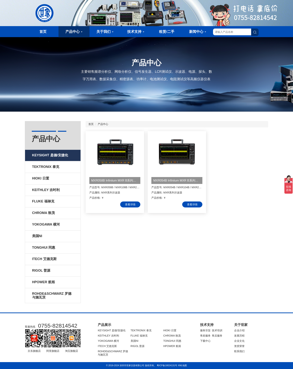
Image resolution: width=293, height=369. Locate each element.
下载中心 (205, 340)
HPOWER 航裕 (172, 346)
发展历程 (239, 335)
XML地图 (182, 365)
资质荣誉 (239, 346)
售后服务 (217, 335)
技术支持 (135, 32)
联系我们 (239, 351)
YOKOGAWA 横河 (108, 340)
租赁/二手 (166, 32)
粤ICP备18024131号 (167, 365)
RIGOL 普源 (138, 346)
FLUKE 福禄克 (139, 335)
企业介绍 (239, 330)
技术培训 (217, 330)
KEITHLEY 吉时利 (108, 335)
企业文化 (239, 340)
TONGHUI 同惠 (172, 340)
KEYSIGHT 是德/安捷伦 (111, 330)
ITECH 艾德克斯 (107, 346)
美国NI (134, 340)
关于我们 (104, 32)
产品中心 (73, 32)
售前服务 (205, 335)
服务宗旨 (205, 330)
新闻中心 (197, 32)
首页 (43, 32)
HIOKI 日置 (169, 330)
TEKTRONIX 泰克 (141, 330)
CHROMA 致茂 (172, 335)
